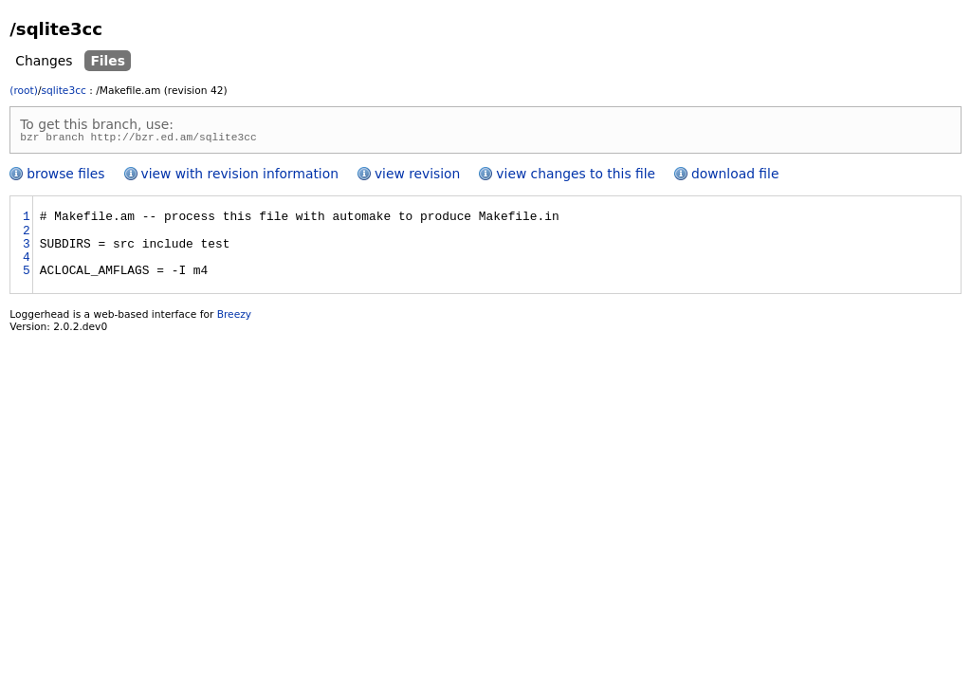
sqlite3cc (63, 90)
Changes (43, 60)
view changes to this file (575, 176)
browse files (65, 176)
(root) (23, 90)
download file (735, 176)
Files (107, 60)
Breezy (234, 317)
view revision (417, 176)
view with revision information (240, 176)
